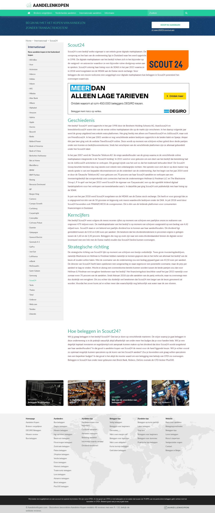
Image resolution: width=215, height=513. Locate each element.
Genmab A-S (34, 242)
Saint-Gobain (34, 271)
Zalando (32, 314)
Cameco (32, 199)
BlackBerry (33, 165)
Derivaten (114, 430)
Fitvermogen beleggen (63, 442)
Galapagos (33, 232)
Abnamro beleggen (61, 478)
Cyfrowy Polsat (35, 222)
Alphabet (33, 107)
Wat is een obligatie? (118, 442)
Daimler (32, 227)
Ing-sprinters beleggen (63, 434)
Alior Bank (33, 98)
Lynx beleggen (59, 474)
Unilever (32, 299)
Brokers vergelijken (43, 12)
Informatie (109, 12)
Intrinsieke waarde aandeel (92, 441)
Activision (33, 69)
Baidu (31, 136)
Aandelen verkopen (89, 433)
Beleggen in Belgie (173, 450)
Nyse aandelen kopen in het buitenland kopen (44, 54)
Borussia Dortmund (37, 184)
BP (30, 189)
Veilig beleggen (116, 422)
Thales (32, 290)
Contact (169, 446)
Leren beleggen (172, 434)
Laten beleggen (144, 426)
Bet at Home (34, 160)
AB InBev (33, 60)
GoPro (32, 246)
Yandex (32, 309)
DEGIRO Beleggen (33, 430)
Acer (31, 64)
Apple (31, 122)
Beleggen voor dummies (119, 438)
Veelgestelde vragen (174, 442)
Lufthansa (33, 256)
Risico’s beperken (173, 438)
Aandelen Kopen (32, 422)
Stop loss (141, 430)
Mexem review (32, 434)
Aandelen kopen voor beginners (90, 424)
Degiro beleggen (60, 426)
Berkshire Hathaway (37, 155)
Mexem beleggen (61, 430)
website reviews (33, 510)
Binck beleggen (60, 482)
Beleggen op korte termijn (148, 422)
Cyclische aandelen (89, 429)
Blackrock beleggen (62, 438)
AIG (31, 88)
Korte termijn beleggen (119, 446)
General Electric (35, 237)
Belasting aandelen (89, 437)
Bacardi (32, 131)
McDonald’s (34, 266)
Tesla (31, 285)
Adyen (32, 83)
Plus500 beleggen (61, 486)
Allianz (32, 103)
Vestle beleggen (60, 458)
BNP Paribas (34, 175)
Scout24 (54, 40)
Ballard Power (35, 141)
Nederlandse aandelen (65, 12)
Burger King (34, 194)
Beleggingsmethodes (174, 426)
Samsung (33, 275)
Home (29, 40)
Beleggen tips (171, 430)
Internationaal (40, 40)
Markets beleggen (61, 466)
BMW (31, 170)
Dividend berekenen (90, 445)
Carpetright (34, 213)
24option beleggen (61, 454)
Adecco (32, 74)
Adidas (32, 79)
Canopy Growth (35, 203)
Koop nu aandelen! (170, 24)
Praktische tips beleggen (148, 442)
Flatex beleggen (60, 450)
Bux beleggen (31, 438)
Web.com (33, 304)
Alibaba (32, 93)
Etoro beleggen (60, 462)
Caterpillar (33, 218)
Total (31, 294)
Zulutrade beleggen (62, 446)
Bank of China (35, 151)
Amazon (32, 112)
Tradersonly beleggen (62, 470)
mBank (32, 261)
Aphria (32, 117)
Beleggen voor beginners (120, 426)
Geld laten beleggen (118, 450)
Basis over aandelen (173, 422)
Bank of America (36, 146)
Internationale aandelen (90, 12)
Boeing (32, 179)
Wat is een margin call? (119, 434)
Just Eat (32, 251)
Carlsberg (33, 208)
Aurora (32, 127)
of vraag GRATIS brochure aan (163, 30)
